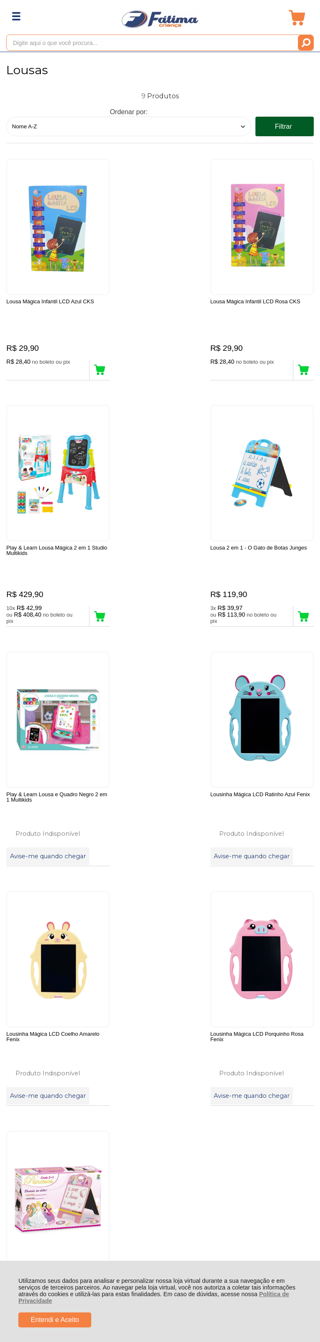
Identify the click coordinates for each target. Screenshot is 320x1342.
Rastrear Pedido (54, 1039)
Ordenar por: (129, 111)
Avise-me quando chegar (150, 613)
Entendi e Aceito (55, 1319)
